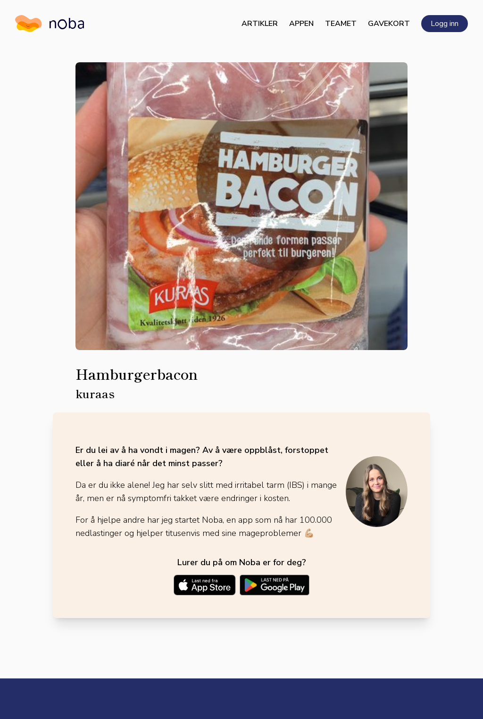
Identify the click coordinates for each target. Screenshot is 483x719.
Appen (301, 23)
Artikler (260, 23)
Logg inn (444, 23)
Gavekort (389, 23)
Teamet (341, 23)
